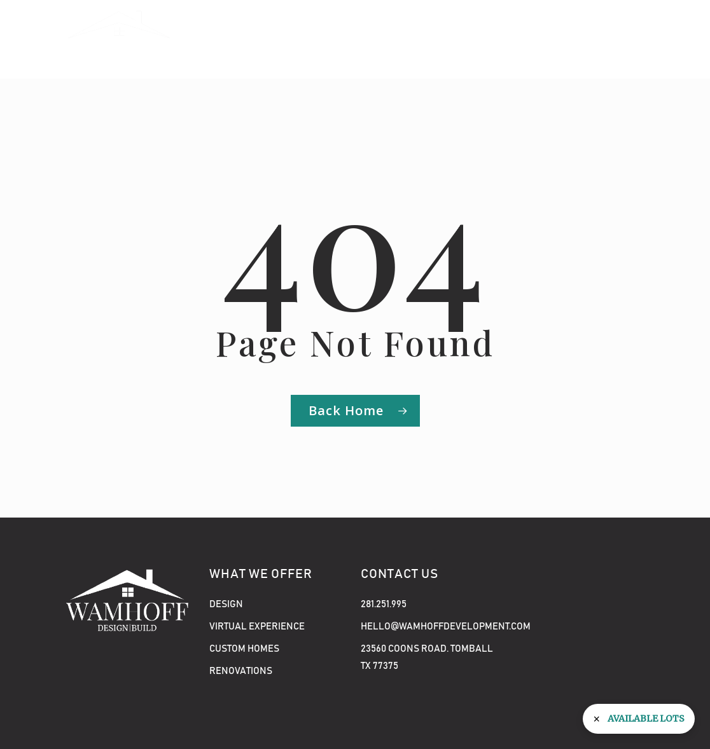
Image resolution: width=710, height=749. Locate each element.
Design (226, 604)
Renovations (240, 671)
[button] (626, 39)
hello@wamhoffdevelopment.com (431, 626)
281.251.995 (384, 604)
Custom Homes (244, 649)
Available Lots (646, 718)
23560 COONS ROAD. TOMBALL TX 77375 (427, 657)
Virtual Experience (257, 626)
